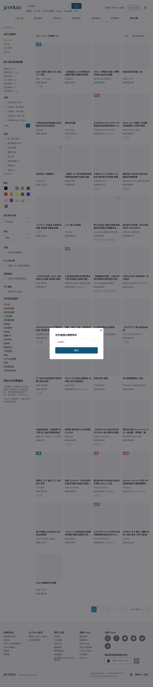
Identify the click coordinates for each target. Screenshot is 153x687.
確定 (76, 350)
